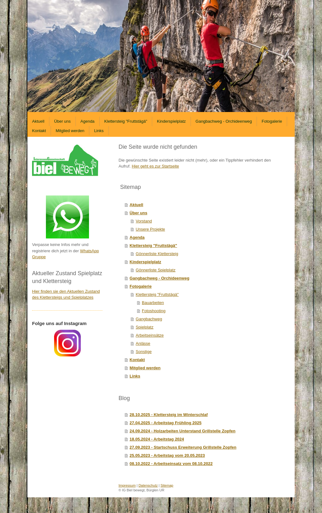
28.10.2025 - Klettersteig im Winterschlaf (169, 414)
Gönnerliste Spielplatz (155, 270)
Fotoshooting (153, 310)
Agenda (137, 237)
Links (135, 376)
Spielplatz (144, 327)
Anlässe (143, 343)
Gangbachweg (149, 319)
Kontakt (137, 359)
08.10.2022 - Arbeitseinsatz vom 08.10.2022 (171, 463)
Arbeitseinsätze (150, 335)
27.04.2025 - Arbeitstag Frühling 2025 (166, 422)
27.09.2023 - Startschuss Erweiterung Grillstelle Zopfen (183, 447)
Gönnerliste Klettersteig (157, 253)
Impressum (127, 485)
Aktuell (136, 204)
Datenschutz (148, 485)
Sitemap (167, 485)
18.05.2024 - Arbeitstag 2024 (157, 439)
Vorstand (144, 221)
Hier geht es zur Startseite (155, 166)
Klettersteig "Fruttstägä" (153, 245)
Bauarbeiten (153, 302)
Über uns (138, 213)
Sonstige (144, 351)
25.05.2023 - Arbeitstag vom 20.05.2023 (167, 455)
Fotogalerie (141, 286)
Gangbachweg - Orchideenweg (159, 278)
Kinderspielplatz (145, 261)
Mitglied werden (145, 368)
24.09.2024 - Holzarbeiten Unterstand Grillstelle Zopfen (183, 431)
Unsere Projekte (150, 229)
